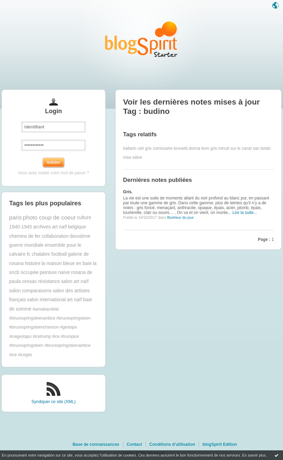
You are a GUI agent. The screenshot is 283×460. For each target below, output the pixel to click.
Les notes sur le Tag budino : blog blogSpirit (141, 39)
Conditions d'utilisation (172, 444)
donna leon (199, 148)
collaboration (54, 236)
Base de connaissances (95, 444)
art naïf (59, 226)
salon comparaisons (30, 290)
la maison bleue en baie (66, 263)
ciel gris (145, 148)
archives (42, 226)
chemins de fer (25, 236)
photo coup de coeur (49, 217)
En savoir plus (254, 455)
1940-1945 (20, 226)
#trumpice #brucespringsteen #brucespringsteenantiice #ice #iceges (49, 345)
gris (213, 148)
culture (84, 217)
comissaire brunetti (170, 148)
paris (15, 217)
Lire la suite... (244, 212)
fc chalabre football (47, 254)
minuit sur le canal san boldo (244, 148)
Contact (134, 444)
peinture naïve (55, 272)
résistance (49, 281)
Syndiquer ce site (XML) (53, 401)
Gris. (128, 191)
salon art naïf (75, 281)
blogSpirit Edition (220, 444)
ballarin (130, 148)
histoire (32, 263)
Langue (276, 6)
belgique (77, 226)
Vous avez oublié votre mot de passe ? (53, 172)
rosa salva (132, 157)
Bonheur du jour (180, 217)
